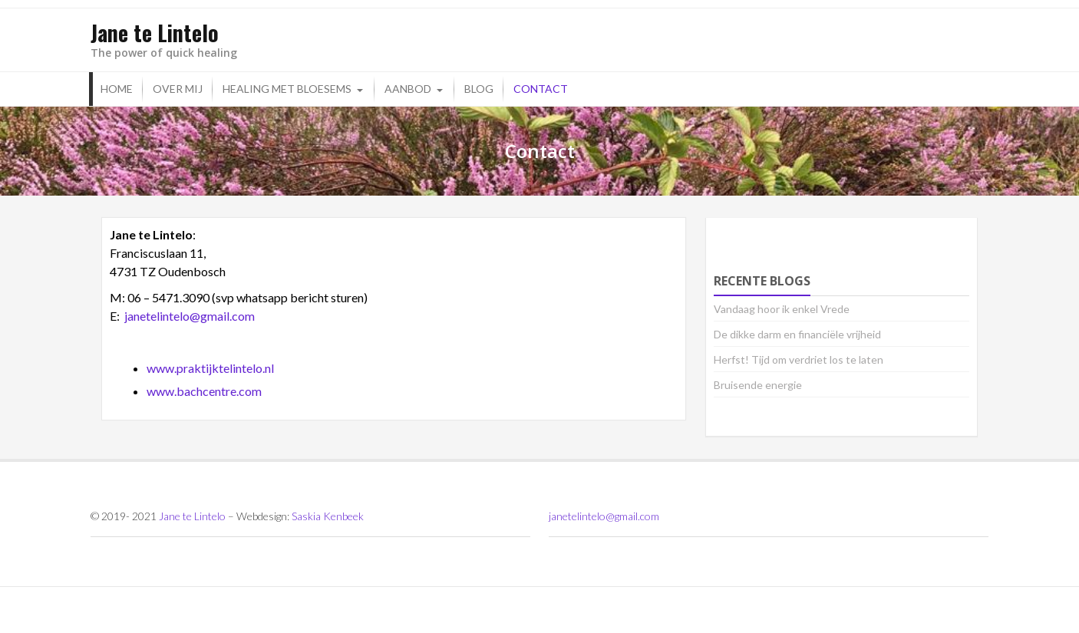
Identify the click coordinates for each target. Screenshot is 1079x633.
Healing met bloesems (287, 88)
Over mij (178, 88)
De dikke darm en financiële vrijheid (797, 334)
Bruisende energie (758, 384)
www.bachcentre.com (204, 391)
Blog (478, 88)
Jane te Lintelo (192, 516)
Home (117, 88)
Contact (540, 88)
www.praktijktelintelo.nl (210, 368)
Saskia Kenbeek (328, 516)
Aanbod (407, 88)
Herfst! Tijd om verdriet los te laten (798, 359)
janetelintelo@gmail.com (189, 315)
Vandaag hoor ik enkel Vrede (782, 308)
